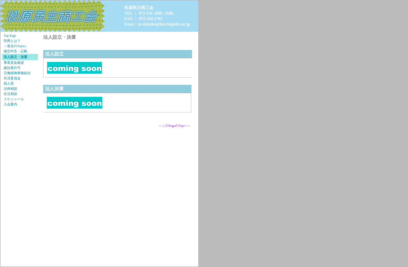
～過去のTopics (15, 46)
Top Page (10, 35)
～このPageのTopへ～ (174, 126)
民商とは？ (12, 41)
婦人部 (9, 83)
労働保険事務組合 (17, 73)
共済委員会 (12, 78)
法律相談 (10, 89)
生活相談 (10, 94)
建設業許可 (12, 68)
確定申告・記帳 (15, 51)
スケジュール (14, 99)
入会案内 (10, 104)
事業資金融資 (14, 63)
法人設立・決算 (15, 57)
